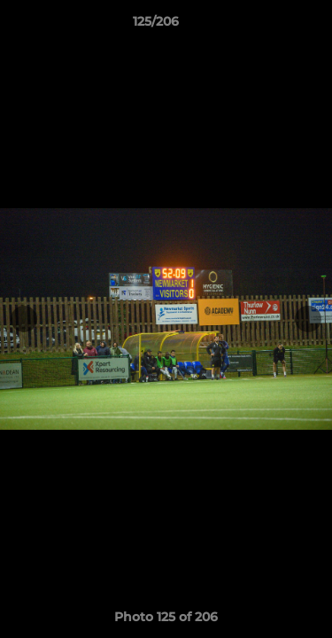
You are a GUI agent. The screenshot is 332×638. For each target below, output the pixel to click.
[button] (268, 26)
